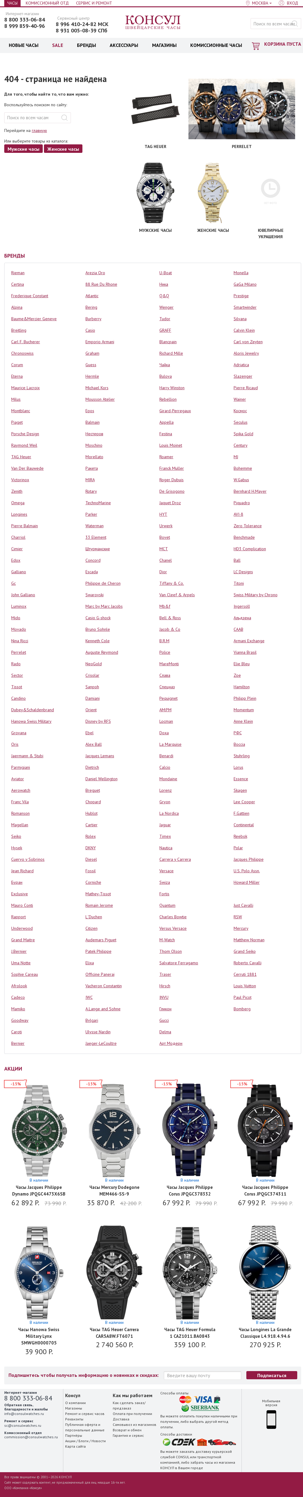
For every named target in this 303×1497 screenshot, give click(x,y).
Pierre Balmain (24, 525)
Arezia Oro (95, 272)
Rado (16, 663)
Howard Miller (247, 882)
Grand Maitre (23, 940)
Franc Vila (20, 801)
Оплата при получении (132, 1413)
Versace (166, 871)
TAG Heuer (21, 456)
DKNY (90, 847)
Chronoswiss (22, 353)
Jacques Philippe (249, 859)
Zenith (16, 491)
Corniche (93, 882)
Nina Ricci (19, 640)
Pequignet (168, 698)
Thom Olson (170, 951)
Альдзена (242, 617)
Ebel (89, 732)
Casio (90, 330)
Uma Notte (21, 963)
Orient (91, 709)
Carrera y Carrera (175, 859)
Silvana (240, 318)
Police (164, 652)
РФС (238, 732)
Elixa (89, 963)
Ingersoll (242, 606)
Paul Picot (242, 997)
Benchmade (244, 537)
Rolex (90, 836)
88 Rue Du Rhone (101, 284)
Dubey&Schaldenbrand (32, 709)
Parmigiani (20, 767)
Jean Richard (22, 871)
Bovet (164, 537)
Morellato (94, 456)
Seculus (241, 422)
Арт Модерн (170, 1043)
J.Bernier (19, 951)
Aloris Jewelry (246, 353)
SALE (57, 45)
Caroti (16, 1032)
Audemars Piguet (100, 940)
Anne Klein (243, 721)
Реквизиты (74, 1419)
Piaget (17, 422)
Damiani (92, 698)
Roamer (166, 456)
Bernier (18, 1043)
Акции (70, 1441)
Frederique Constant (29, 295)
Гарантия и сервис (128, 1435)
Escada (91, 571)
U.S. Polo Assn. (247, 871)
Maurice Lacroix (25, 387)
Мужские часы (23, 149)
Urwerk (165, 525)
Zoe (237, 675)
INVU (163, 997)
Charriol (18, 537)
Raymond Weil (24, 445)
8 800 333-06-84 (24, 19)
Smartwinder (245, 307)
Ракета (91, 468)
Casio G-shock (98, 617)
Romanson (20, 813)
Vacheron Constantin (103, 986)
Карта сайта (75, 1446)
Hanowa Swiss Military (31, 721)
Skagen (240, 790)
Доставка (121, 1419)
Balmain (92, 422)
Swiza (164, 882)
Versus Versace (173, 928)
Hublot (91, 813)
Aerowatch (20, 790)
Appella (166, 422)
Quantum (167, 905)
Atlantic (91, 295)
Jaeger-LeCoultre (101, 1043)
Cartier (91, 824)
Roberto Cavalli (247, 963)
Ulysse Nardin (98, 1032)
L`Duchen (93, 917)
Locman (166, 721)
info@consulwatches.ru (24, 1413)
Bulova (165, 376)
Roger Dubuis (171, 479)
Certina (17, 284)
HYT (163, 514)
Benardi (166, 755)
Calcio (164, 767)
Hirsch (164, 986)
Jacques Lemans (99, 755)
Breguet (92, 790)
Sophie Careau (24, 974)
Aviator (17, 778)
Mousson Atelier (100, 399)
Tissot (16, 686)
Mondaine (168, 778)
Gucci (164, 1020)
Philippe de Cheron (103, 583)
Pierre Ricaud (246, 387)
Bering (91, 307)
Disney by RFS (98, 721)
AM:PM (165, 709)
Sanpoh (92, 686)
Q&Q (164, 295)
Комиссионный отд (47, 3)
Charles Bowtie (173, 917)
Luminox (18, 606)
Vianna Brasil (245, 652)
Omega (18, 502)
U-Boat (165, 272)
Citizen (91, 928)
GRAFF (165, 330)
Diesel (91, 859)
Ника (163, 284)
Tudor (164, 318)
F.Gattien (241, 813)
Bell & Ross (170, 617)
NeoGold (93, 663)
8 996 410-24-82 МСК (82, 24)
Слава (164, 675)
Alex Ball (93, 744)
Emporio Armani (99, 341)
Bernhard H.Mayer (250, 491)
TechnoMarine (98, 502)
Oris (14, 744)
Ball (237, 560)
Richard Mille (171, 353)
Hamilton (242, 686)
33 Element (95, 537)
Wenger (166, 307)
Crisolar (92, 675)
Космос (240, 410)
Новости (99, 1441)
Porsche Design (25, 433)
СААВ (238, 629)
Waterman (94, 525)
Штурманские (97, 548)
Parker (91, 514)
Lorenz (165, 790)
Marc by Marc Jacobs (104, 606)
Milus (16, 399)
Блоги (83, 1441)
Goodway (19, 1020)
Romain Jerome (99, 905)
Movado (18, 629)
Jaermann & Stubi (27, 755)
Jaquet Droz (170, 502)
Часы (12, 3)
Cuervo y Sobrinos (28, 859)
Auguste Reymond (101, 652)
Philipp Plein (245, 698)
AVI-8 (238, 514)
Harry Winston (172, 387)
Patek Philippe (98, 951)
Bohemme (243, 468)
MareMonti (169, 663)
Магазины (73, 1408)
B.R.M (164, 640)
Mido (15, 617)
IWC (89, 997)
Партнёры (73, 1435)
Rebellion (168, 399)
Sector (17, 675)
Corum (17, 364)
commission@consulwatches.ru (31, 1437)
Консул (153, 22)
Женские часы (63, 149)
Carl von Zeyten (248, 341)
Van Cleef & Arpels (177, 594)
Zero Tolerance (248, 525)
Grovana (18, 732)
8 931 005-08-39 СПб (81, 30)
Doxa (164, 732)
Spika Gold (243, 433)
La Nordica (169, 813)
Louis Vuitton (245, 986)
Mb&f (164, 606)
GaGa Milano (245, 284)
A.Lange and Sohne (103, 1009)
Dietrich (92, 767)
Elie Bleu (242, 663)
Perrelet (18, 652)
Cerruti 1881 (245, 974)
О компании (75, 1402)
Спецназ (167, 686)
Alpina (16, 307)
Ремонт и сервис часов (85, 1413)
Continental (244, 824)
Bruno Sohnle (97, 629)
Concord (93, 560)
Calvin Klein (244, 330)
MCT (163, 548)
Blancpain (168, 341)
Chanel (165, 560)
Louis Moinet (170, 445)
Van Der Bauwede (27, 468)
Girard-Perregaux (175, 410)
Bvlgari (91, 1020)
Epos (89, 410)
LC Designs (243, 571)
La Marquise (170, 744)
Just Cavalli (243, 905)
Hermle (92, 376)
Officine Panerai (100, 974)
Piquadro (242, 502)
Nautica (165, 847)
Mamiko (18, 1009)
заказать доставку (195, 1451)
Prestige (241, 295)
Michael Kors (96, 387)
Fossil (90, 871)
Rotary (91, 491)
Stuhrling (242, 755)
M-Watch (167, 940)
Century (241, 445)
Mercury (241, 928)
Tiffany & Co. (171, 583)
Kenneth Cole (97, 640)
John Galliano (23, 594)
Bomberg (242, 1009)
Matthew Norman (249, 940)
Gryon (164, 801)
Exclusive (19, 894)
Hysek (16, 847)
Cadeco (18, 997)
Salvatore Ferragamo (178, 963)
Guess (90, 364)
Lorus (238, 767)
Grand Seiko (245, 951)
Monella (241, 272)
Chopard (93, 801)
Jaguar (165, 824)
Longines (19, 514)
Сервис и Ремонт (94, 3)
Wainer (240, 399)
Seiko (16, 836)
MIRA (90, 479)
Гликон (165, 1009)
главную (39, 130)
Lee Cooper (244, 801)
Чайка (164, 364)
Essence (241, 778)
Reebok (240, 836)
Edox (15, 560)
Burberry (93, 318)
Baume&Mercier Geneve (34, 318)
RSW (238, 917)
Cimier (17, 548)
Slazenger (243, 376)
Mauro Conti (22, 905)
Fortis (164, 894)
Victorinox (20, 479)
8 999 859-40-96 (24, 26)
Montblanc (20, 410)
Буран (16, 882)
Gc (13, 583)
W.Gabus (241, 479)
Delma (165, 1032)
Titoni (239, 583)
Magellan (19, 824)
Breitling (18, 330)
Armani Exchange (249, 640)
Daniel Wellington (101, 778)
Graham (92, 353)
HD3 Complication (250, 548)
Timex (165, 836)
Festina (165, 433)
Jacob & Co (169, 629)
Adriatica (241, 364)
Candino (18, 698)
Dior (163, 571)
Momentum (244, 709)
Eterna (17, 376)
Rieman (18, 272)
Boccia (239, 744)
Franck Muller (171, 468)
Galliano (18, 571)
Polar (238, 847)
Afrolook (19, 986)
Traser (165, 974)
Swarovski (94, 594)
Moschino (93, 445)
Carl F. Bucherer (25, 341)
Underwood (22, 928)
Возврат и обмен (127, 1430)
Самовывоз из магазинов (134, 1424)
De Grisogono (172, 491)
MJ (236, 456)
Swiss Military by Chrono (256, 594)
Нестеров (94, 433)
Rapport (18, 917)
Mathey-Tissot (98, 894)
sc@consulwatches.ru (22, 1425)
